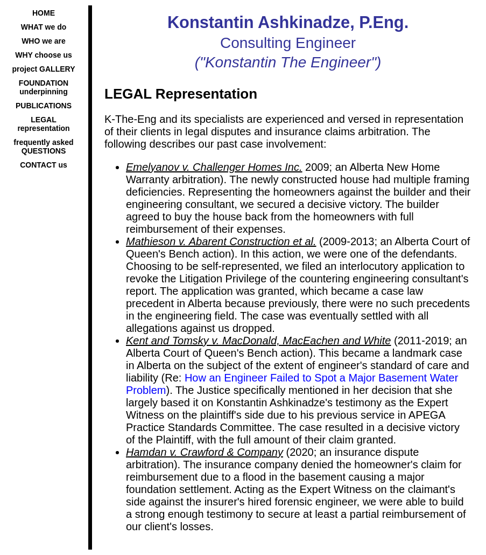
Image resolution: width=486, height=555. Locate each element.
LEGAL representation (43, 124)
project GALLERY (43, 69)
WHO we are (44, 41)
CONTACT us (43, 165)
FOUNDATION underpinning (43, 87)
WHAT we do (44, 27)
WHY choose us (43, 55)
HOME (43, 13)
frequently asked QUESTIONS (43, 146)
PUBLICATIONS (44, 105)
